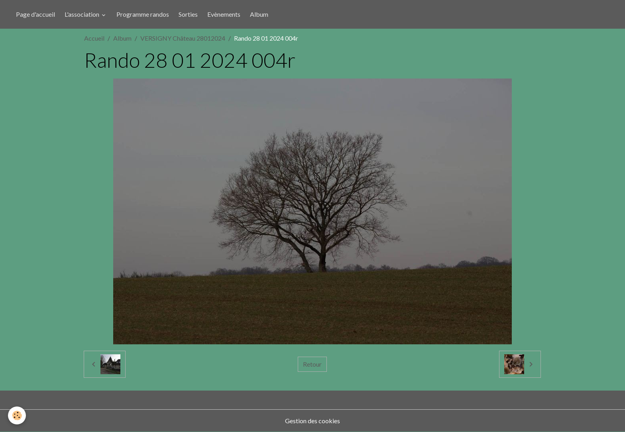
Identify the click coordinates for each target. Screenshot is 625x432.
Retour (312, 364)
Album (259, 14)
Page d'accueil (35, 14)
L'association (82, 14)
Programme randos (142, 14)
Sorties (188, 14)
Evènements (223, 14)
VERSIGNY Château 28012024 (182, 38)
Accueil (94, 38)
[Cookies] (17, 415)
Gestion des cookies (312, 420)
